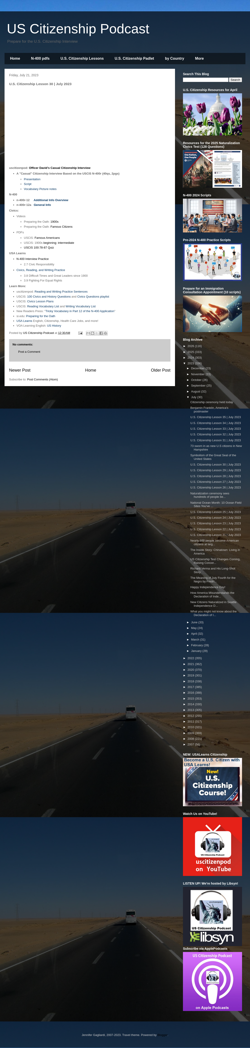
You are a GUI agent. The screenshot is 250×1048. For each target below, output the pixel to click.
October (196, 380)
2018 (191, 681)
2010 (191, 727)
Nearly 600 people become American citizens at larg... (214, 542)
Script (27, 184)
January (196, 651)
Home (15, 58)
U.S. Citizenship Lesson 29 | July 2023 (215, 470)
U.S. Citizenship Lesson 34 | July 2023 (215, 423)
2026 (191, 346)
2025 (191, 352)
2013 (191, 710)
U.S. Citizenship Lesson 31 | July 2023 (215, 440)
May (194, 628)
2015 (191, 698)
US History (54, 325)
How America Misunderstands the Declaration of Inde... (212, 594)
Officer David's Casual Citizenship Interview (59, 168)
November (198, 374)
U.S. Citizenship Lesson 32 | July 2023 (215, 434)
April (194, 633)
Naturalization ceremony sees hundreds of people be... (209, 495)
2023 (191, 363)
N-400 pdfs (40, 58)
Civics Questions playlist (93, 296)
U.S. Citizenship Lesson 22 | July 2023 (215, 529)
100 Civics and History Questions (48, 296)
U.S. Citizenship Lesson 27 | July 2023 (215, 481)
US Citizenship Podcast (78, 28)
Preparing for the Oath (40, 316)
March (195, 639)
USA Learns (24, 321)
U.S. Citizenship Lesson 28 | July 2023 (215, 476)
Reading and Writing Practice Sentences (61, 291)
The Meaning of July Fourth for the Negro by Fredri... (212, 579)
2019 (191, 675)
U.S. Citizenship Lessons (82, 58)
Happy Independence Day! (207, 587)
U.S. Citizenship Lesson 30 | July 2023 (215, 464)
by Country (174, 58)
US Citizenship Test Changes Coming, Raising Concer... (215, 561)
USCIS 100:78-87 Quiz (39, 247)
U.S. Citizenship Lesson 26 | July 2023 (215, 487)
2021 (191, 664)
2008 (191, 738)
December (198, 368)
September (198, 385)
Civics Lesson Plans (40, 301)
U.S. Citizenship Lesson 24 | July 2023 (215, 517)
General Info (42, 205)
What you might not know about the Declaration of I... (213, 613)
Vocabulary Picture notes (40, 189)
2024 (191, 357)
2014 (191, 704)
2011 (191, 721)
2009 (191, 733)
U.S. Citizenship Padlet (134, 58)
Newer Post (19, 370)
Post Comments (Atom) (42, 379)
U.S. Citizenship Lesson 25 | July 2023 (215, 512)
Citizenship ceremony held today (211, 402)
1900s (54, 221)
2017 (191, 687)
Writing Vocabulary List (81, 306)
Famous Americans (47, 237)
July (194, 397)
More (199, 58)
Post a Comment (29, 351)
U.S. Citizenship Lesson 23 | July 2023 (215, 523)
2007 (191, 744)
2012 (191, 716)
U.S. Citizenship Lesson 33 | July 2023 (215, 428)
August (196, 391)
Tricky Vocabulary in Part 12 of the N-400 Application (79, 311)
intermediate (66, 242)
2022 (191, 658)
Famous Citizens (61, 226)
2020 (191, 669)
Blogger (163, 1035)
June (194, 622)
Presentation (32, 179)
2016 (191, 692)
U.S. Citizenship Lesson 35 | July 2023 (215, 417)
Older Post (160, 370)
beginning (49, 242)
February (197, 645)
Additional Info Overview (51, 200)
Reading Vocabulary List (43, 306)
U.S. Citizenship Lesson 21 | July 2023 (215, 535)
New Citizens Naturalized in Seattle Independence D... (213, 603)
